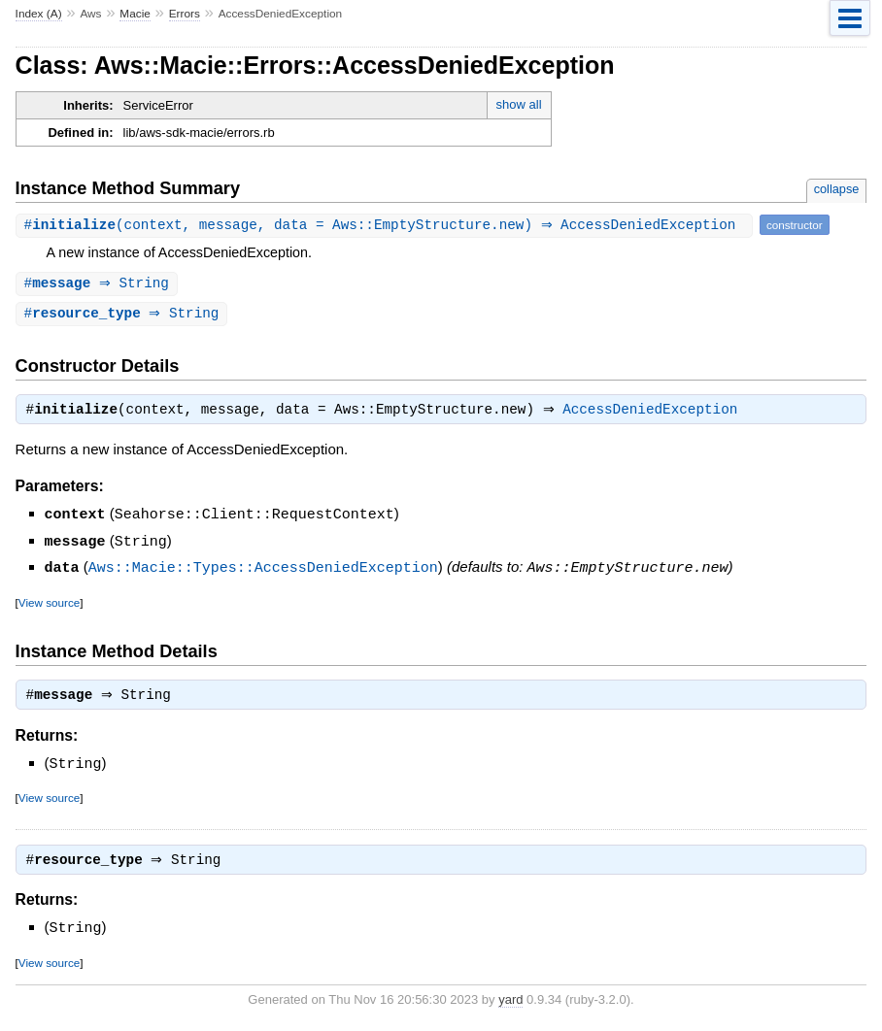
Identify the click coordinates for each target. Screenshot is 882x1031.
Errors (184, 13)
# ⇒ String (99, 284)
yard (510, 1002)
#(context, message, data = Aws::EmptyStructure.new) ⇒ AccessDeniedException (386, 225)
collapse (837, 189)
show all (519, 104)
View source (49, 603)
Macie (135, 13)
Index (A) (39, 13)
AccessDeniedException (654, 413)
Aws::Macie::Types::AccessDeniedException (263, 569)
